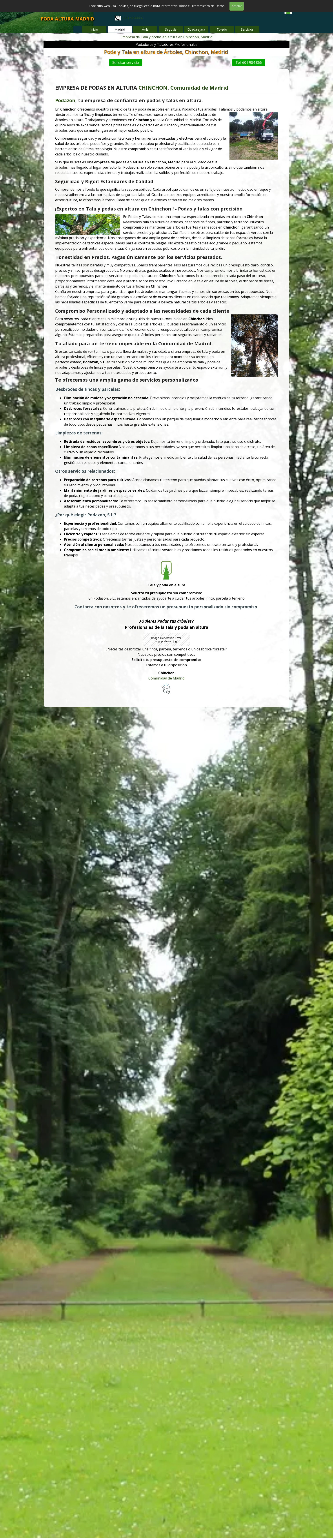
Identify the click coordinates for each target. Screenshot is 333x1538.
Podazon (77, 134)
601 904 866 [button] (129, 18)
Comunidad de (186, 122)
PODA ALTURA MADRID (67, 18)
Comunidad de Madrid (166, 644)
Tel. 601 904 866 (246, 62)
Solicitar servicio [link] (98, 62)
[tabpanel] (135, 18)
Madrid (212, 122)
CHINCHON (154, 122)
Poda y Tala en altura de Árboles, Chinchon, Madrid (167, 51)
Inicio (94, 29)
